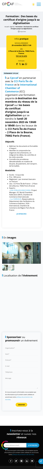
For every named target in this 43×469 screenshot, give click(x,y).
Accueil (7, 27)
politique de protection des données (23, 454)
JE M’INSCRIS (21, 214)
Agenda (12, 27)
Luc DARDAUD (15, 199)
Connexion (33, 4)
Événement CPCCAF (11, 73)
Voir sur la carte (21, 56)
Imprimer (22, 31)
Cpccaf (14, 77)
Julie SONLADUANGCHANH (20, 190)
